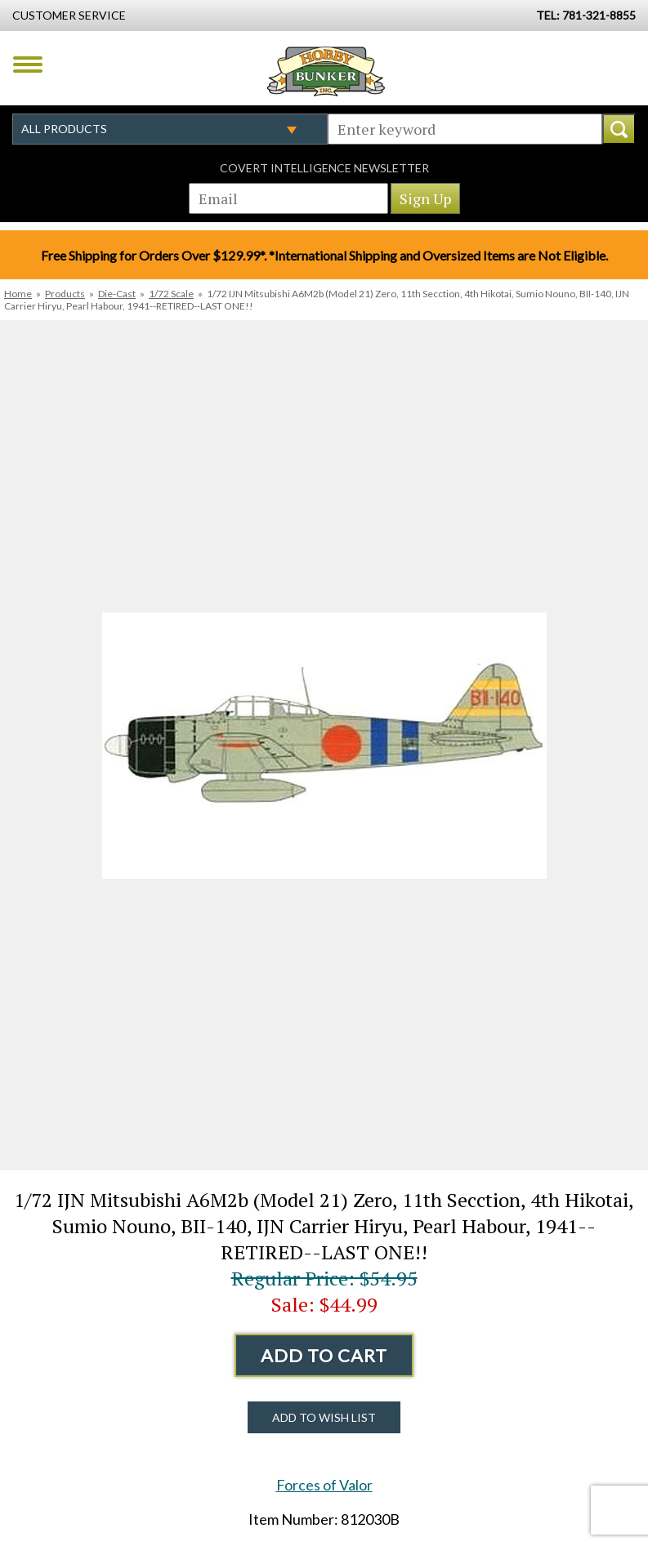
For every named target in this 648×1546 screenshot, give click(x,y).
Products (65, 293)
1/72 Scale (171, 293)
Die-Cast (117, 293)
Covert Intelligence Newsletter (324, 168)
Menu (27, 64)
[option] (324, 745)
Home (18, 293)
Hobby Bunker (325, 71)
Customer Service (69, 15)
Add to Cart (324, 1355)
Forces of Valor (324, 1485)
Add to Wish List (324, 1417)
